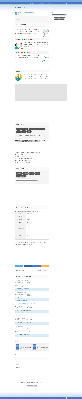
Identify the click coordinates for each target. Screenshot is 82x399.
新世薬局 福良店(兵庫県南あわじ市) (21, 270)
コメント (24, 244)
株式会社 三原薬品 (19, 334)
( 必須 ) (17, 364)
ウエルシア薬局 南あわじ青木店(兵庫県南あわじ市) (25, 303)
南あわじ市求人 (59, 19)
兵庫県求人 (59, 17)
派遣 (29, 131)
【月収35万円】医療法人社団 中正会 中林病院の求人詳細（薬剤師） (28, 152)
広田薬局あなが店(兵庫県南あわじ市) (22, 280)
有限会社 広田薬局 (19, 288)
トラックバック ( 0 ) (41, 354)
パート (18, 131)
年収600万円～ (25, 173)
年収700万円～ (19, 173)
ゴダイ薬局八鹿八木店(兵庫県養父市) (42, 348)
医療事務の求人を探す (41, 3)
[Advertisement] (50, 8)
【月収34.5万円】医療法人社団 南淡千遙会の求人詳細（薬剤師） (27, 141)
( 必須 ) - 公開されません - (20, 367)
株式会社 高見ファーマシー (20, 322)
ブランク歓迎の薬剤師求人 (21, 176)
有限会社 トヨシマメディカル (25, 33)
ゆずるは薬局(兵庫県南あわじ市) (21, 326)
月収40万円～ (37, 173)
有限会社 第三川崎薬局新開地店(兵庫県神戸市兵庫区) (26, 344)
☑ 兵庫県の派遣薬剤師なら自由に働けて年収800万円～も (26, 180)
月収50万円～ (31, 173)
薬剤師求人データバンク (20, 7)
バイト (24, 131)
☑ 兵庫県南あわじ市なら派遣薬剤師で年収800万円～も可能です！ (28, 135)
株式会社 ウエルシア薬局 (20, 310)
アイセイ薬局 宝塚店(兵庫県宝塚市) (25, 348)
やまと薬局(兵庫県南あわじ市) (20, 292)
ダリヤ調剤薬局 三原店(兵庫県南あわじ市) (42, 270)
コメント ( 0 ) (47, 354)
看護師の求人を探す (51, 3)
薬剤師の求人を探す (30, 3)
